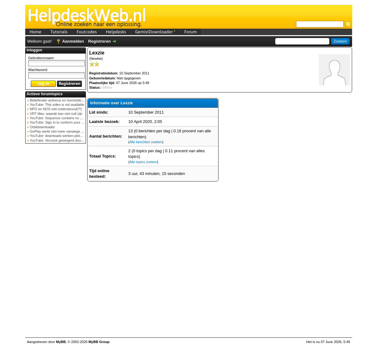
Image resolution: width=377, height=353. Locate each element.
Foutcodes (87, 31)
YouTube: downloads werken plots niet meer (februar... (71, 136)
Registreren (99, 41)
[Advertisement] (55, 244)
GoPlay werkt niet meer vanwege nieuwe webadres (68, 131)
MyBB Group (98, 342)
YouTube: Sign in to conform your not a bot (62, 122)
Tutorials (59, 31)
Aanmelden (73, 41)
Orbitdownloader (42, 127)
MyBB (61, 342)
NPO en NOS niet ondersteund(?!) (55, 109)
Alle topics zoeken (143, 162)
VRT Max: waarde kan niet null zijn (55, 113)
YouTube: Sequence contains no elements (61, 118)
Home (35, 31)
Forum (190, 31)
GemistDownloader (155, 31)
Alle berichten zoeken (146, 142)
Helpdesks (116, 31)
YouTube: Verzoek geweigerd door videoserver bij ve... (71, 140)
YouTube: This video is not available (56, 104)
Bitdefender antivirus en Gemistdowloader (61, 100)
